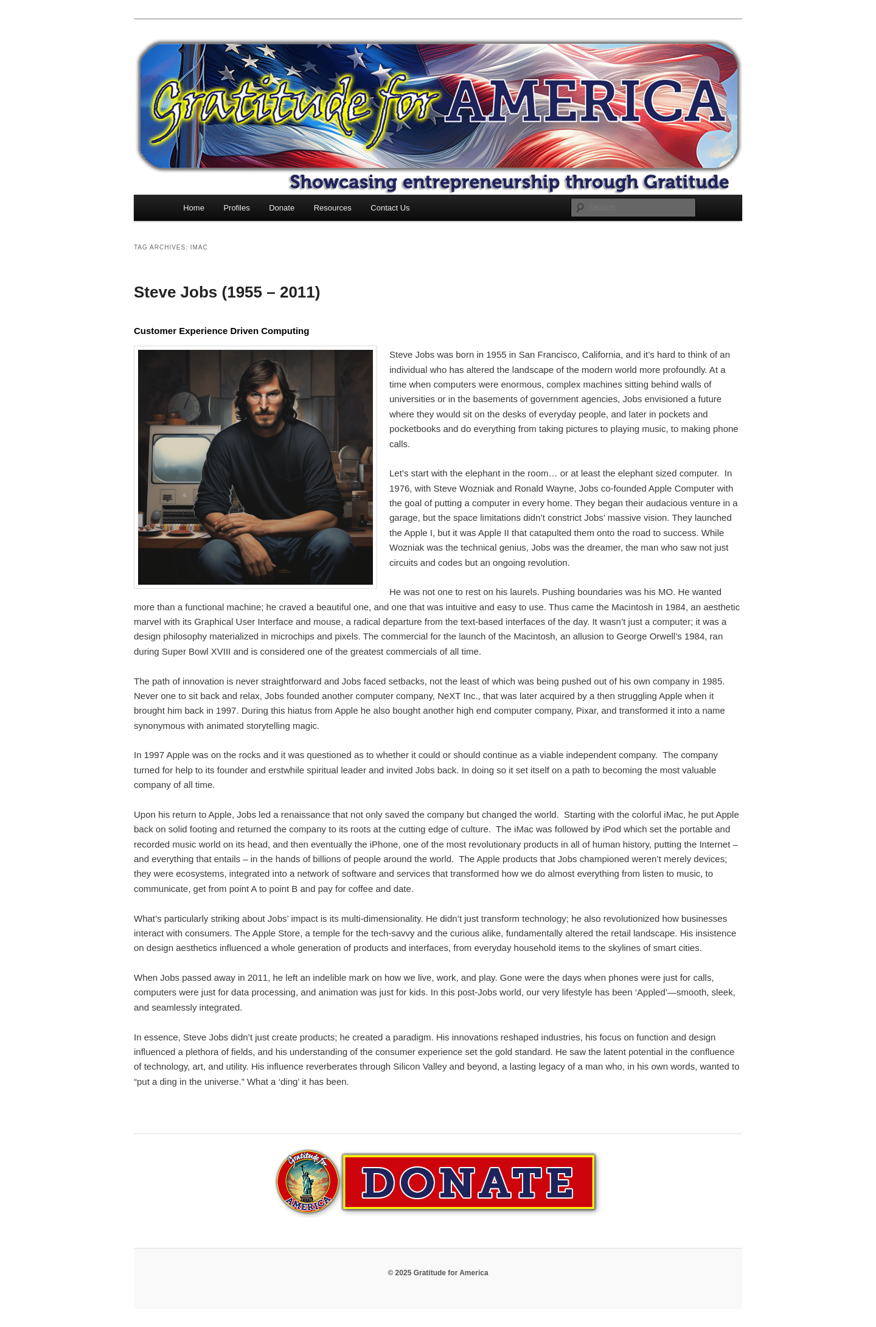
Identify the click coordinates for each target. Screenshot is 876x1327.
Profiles (236, 207)
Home (193, 207)
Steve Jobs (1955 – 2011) (227, 292)
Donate (281, 207)
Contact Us (389, 207)
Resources (333, 207)
